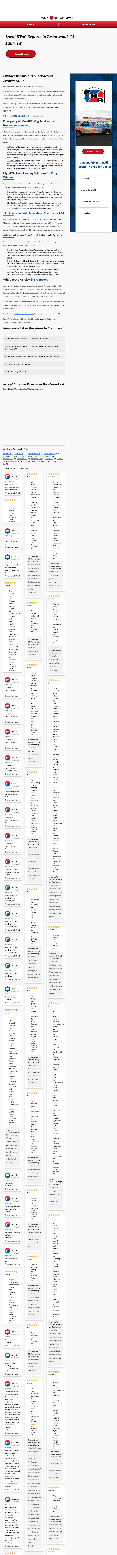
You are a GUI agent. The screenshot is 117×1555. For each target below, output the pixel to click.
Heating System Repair (16, 203)
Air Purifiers (12, 269)
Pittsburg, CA (28, 461)
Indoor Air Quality (50, 235)
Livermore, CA (22, 459)
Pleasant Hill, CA (43, 461)
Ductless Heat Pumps (15, 250)
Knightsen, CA (8, 459)
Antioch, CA (19, 454)
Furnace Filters (24, 269)
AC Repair (11, 147)
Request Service (22, 54)
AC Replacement (13, 161)
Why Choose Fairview (17, 279)
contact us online (24, 322)
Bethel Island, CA (34, 454)
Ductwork (11, 261)
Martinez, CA (36, 459)
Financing (85, 213)
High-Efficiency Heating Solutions (24, 173)
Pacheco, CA (14, 461)
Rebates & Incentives (90, 201)
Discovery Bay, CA (46, 456)
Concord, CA (31, 456)
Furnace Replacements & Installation (21, 192)
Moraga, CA (49, 459)
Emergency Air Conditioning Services (26, 121)
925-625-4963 (19, 116)
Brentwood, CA (49, 454)
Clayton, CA (18, 456)
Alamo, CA (7, 454)
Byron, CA (7, 456)
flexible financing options (24, 314)
